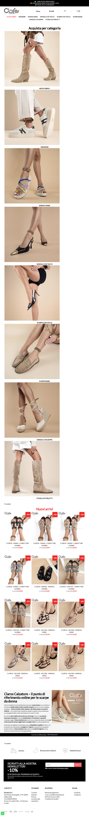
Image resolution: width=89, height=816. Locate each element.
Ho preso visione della (57, 768)
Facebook (77, 793)
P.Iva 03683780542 (10, 799)
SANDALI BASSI (33, 17)
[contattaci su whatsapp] (2, 813)
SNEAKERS (22, 17)
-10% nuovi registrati (44, 1)
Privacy (33, 797)
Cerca (38, 11)
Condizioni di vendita (51, 799)
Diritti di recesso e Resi (52, 797)
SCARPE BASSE (77, 17)
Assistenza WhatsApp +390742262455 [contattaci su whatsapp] (44, 735)
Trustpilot (7, 504)
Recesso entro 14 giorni (48, 750)
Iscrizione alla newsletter (35, 800)
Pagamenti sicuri (75, 750)
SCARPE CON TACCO (63, 17)
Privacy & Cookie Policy (11, 801)
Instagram (77, 795)
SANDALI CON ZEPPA (36, 19)
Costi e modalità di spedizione (54, 795)
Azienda (34, 795)
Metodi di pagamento (52, 793)
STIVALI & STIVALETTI (53, 19)
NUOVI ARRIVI (11, 17)
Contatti (34, 793)
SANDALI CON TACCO (47, 17)
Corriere (21, 750)
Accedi (51, 11)
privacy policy (64, 768)
